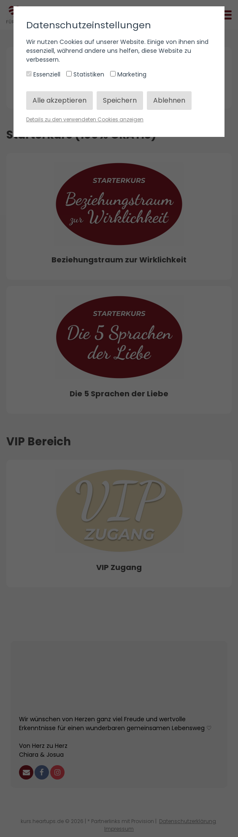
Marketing (128, 74)
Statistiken (86, 74)
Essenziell (44, 74)
